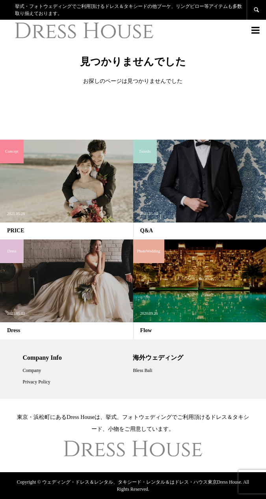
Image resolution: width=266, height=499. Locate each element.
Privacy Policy (36, 382)
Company (32, 370)
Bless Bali (142, 370)
